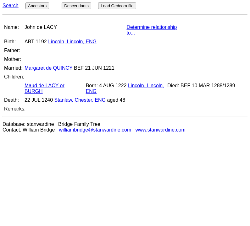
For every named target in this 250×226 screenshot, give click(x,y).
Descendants (76, 5)
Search (11, 5)
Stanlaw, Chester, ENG (80, 100)
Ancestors (37, 5)
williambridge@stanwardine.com (95, 129)
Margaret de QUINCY (49, 68)
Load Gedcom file (117, 5)
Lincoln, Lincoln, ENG (72, 41)
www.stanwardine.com (161, 129)
